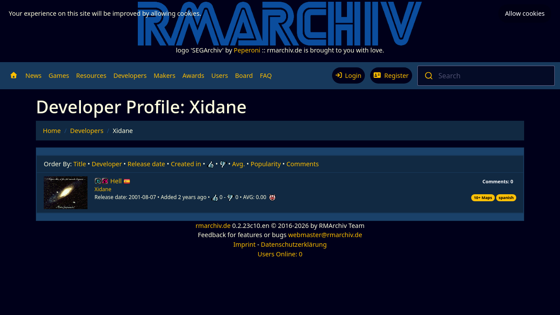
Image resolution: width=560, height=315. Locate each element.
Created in (186, 164)
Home (52, 130)
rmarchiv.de (213, 225)
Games (59, 75)
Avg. (238, 164)
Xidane (102, 189)
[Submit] (428, 75)
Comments (303, 164)
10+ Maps (483, 197)
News (33, 75)
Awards (193, 75)
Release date (146, 164)
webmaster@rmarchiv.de (325, 235)
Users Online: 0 (280, 254)
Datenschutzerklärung (293, 244)
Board (244, 75)
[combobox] (486, 76)
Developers (130, 75)
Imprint (244, 244)
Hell (120, 181)
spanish (506, 197)
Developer (107, 164)
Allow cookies (525, 13)
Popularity (266, 164)
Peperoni (247, 50)
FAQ (266, 75)
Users (219, 75)
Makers (164, 75)
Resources (91, 75)
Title (80, 164)
